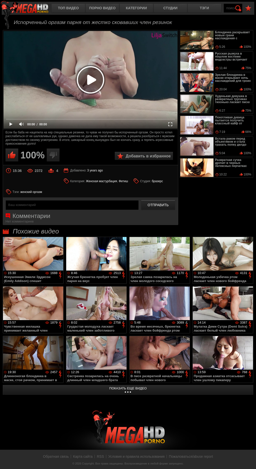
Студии (170, 8)
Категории (136, 8)
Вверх (248, 460)
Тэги (204, 8)
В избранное (248, 8)
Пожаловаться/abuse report (191, 456)
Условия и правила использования (136, 456)
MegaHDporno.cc (29, 9)
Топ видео (68, 8)
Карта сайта (82, 456)
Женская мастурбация (101, 181)
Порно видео (102, 8)
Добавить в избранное (148, 156)
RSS (100, 456)
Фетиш (123, 181)
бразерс (157, 181)
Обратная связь (56, 456)
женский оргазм (31, 192)
